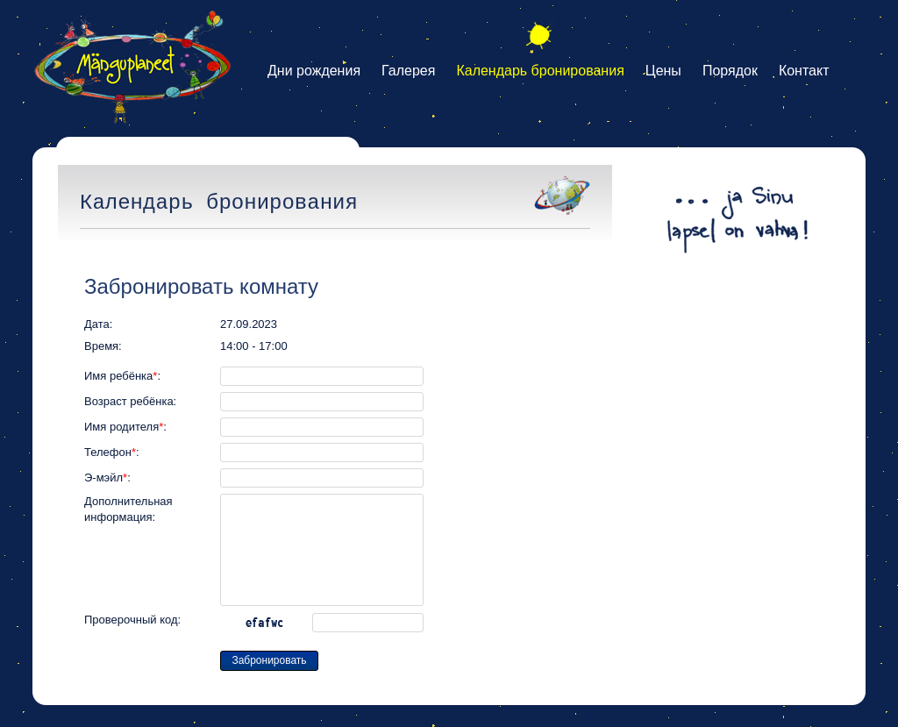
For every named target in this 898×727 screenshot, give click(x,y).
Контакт (804, 70)
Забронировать (269, 660)
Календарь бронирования (540, 70)
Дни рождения (313, 70)
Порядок (730, 70)
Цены (663, 70)
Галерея (408, 70)
